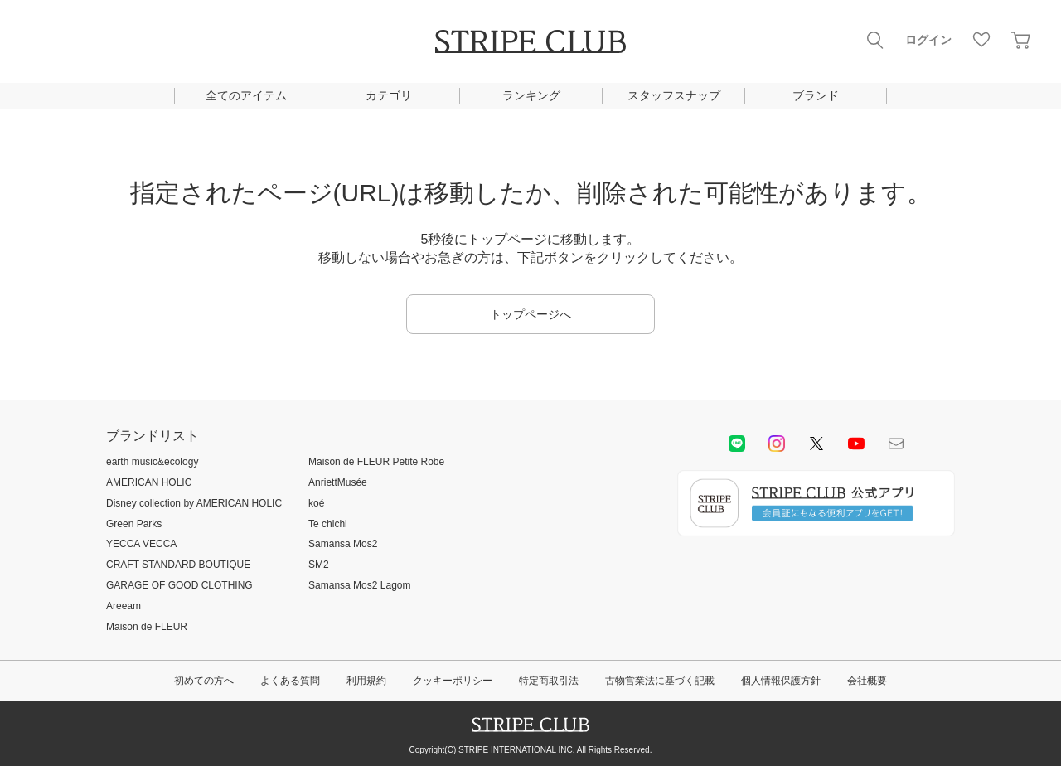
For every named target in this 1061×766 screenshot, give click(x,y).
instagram (776, 443)
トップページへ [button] (530, 314)
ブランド (815, 95)
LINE (736, 443)
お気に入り (981, 40)
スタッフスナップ (673, 95)
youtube (856, 443)
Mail (896, 443)
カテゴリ (389, 95)
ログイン (928, 39)
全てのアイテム (246, 95)
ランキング (531, 95)
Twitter (816, 443)
